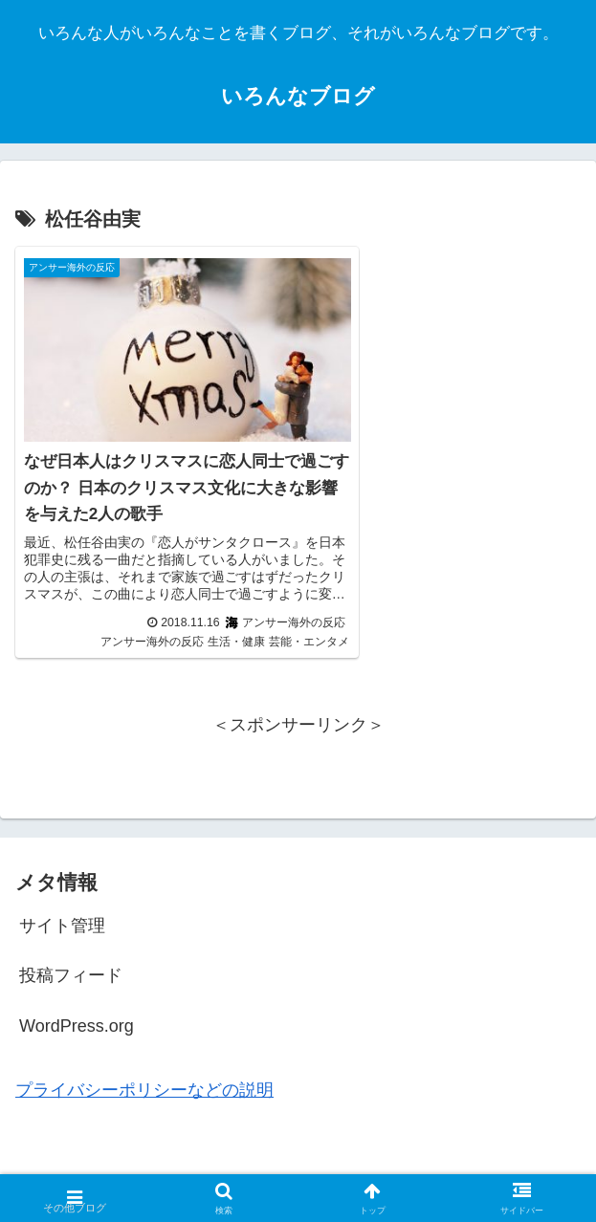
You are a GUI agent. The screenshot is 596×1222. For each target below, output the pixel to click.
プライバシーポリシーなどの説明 (144, 1070)
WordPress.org (76, 1005)
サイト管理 (62, 905)
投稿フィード (70, 956)
